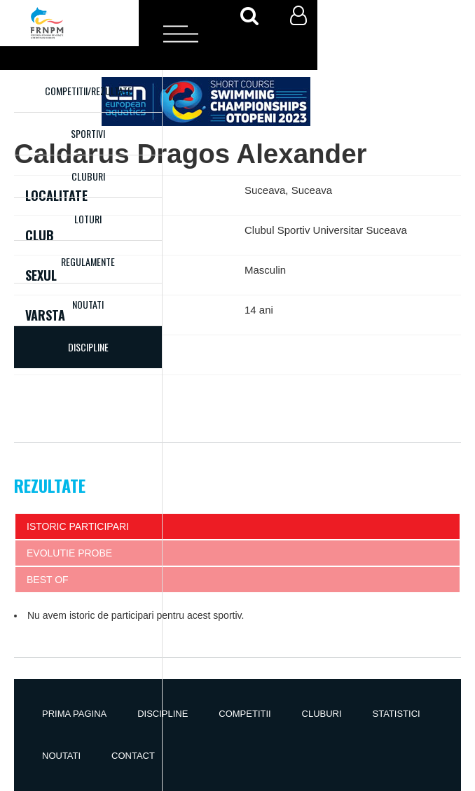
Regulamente (88, 261)
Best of (48, 579)
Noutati (88, 304)
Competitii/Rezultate (88, 90)
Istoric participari (78, 526)
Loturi (88, 218)
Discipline (162, 713)
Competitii (244, 713)
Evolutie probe (69, 553)
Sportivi (88, 133)
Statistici (396, 713)
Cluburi (88, 176)
